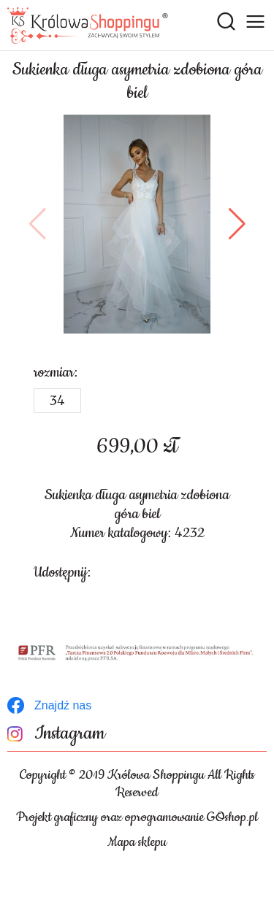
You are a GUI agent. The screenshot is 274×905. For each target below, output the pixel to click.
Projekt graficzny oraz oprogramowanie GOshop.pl (137, 817)
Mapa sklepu (137, 842)
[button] (37, 224)
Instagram (69, 734)
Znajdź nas (62, 705)
